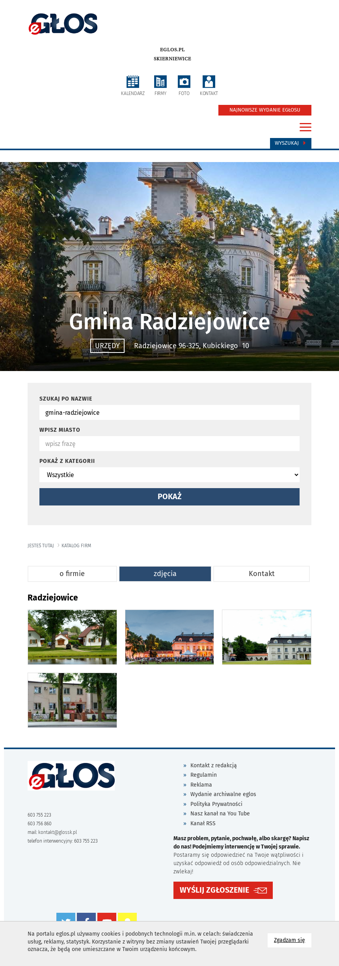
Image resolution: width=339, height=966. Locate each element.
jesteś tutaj (41, 545)
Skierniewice (172, 59)
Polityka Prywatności (216, 804)
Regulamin (203, 775)
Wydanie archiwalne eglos (223, 794)
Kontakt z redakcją (213, 765)
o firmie (72, 573)
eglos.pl (172, 49)
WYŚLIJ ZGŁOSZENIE (214, 890)
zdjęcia (165, 573)
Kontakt (262, 573)
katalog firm (76, 545)
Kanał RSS (203, 823)
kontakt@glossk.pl (57, 832)
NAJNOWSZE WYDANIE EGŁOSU (264, 110)
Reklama (201, 784)
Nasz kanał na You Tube (220, 813)
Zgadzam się (292, 940)
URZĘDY (107, 345)
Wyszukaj (291, 143)
